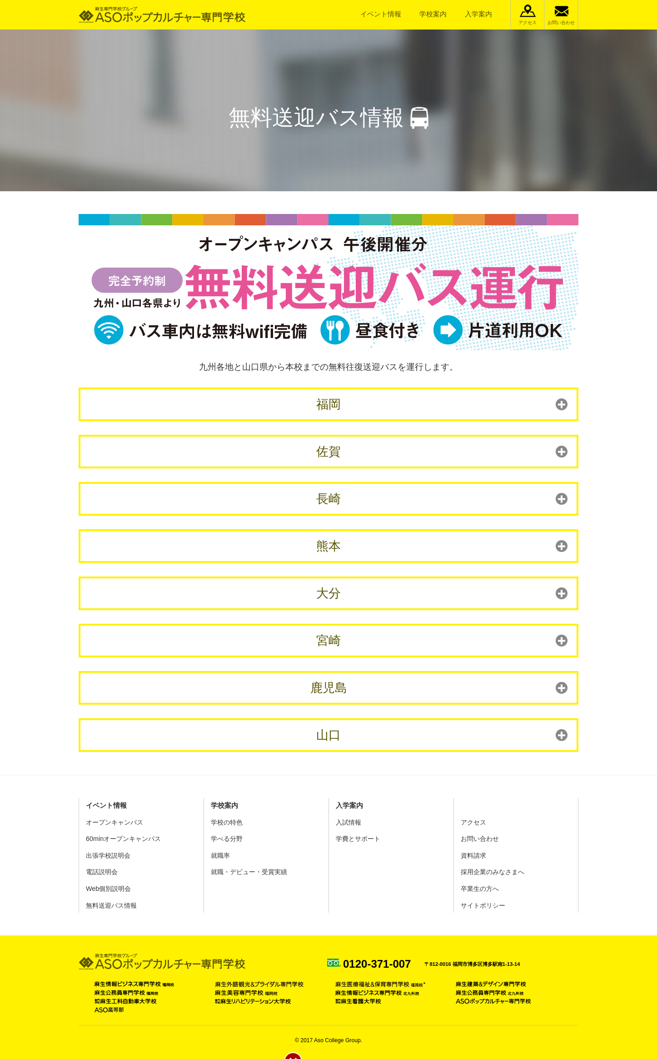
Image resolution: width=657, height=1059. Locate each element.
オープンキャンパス (114, 822)
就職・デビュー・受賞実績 (249, 871)
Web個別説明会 (108, 888)
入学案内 (478, 14)
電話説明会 (102, 871)
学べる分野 (227, 838)
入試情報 (348, 822)
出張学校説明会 (108, 855)
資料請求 (473, 855)
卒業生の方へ (480, 888)
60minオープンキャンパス (123, 838)
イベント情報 (380, 14)
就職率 (220, 855)
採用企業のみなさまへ (492, 871)
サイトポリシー (483, 905)
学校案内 (433, 14)
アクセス (527, 22)
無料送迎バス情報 (111, 905)
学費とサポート (358, 838)
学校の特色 (227, 822)
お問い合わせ (561, 22)
